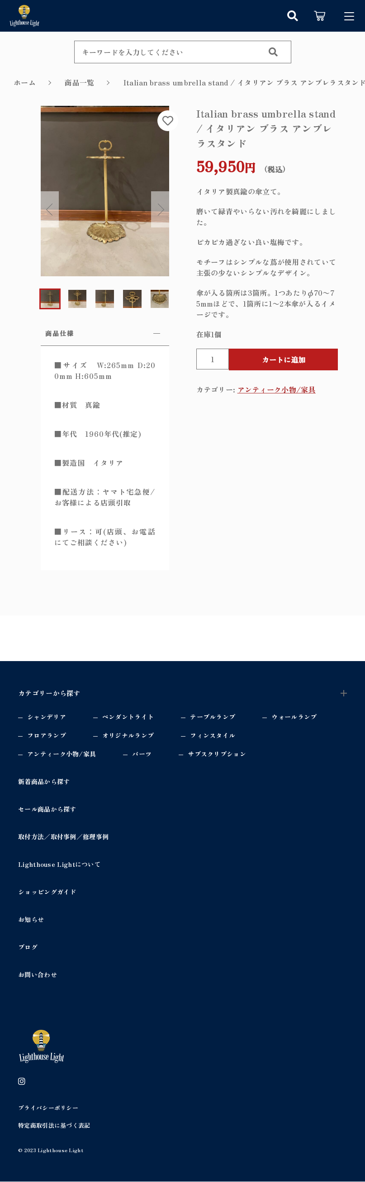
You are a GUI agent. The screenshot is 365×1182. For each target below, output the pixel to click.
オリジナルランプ (128, 735)
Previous (50, 209)
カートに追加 (283, 359)
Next (160, 209)
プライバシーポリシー (48, 1108)
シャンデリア (46, 717)
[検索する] (273, 52)
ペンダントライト (128, 717)
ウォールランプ (294, 717)
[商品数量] (212, 359)
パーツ (142, 754)
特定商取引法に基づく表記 (54, 1126)
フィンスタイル (212, 735)
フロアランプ (46, 735)
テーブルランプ (212, 717)
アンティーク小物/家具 (276, 389)
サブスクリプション (217, 754)
